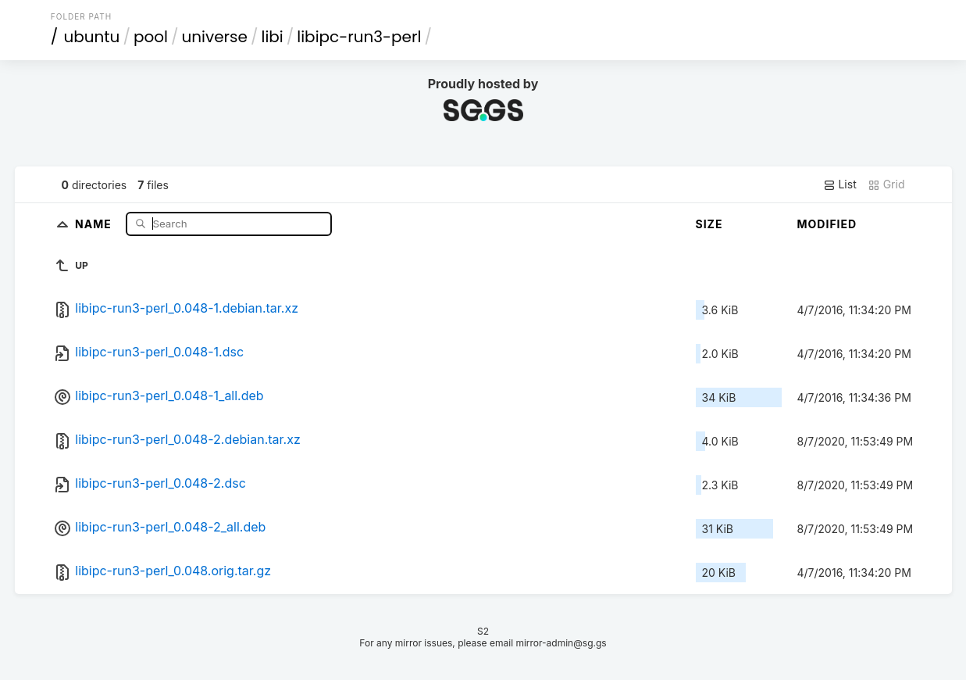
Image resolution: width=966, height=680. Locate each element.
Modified (827, 224)
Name (95, 223)
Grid (886, 184)
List (840, 184)
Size (709, 224)
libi (272, 37)
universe (214, 37)
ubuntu (91, 37)
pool (151, 37)
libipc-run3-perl (359, 37)
